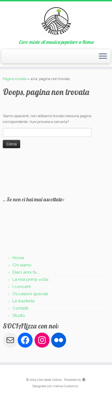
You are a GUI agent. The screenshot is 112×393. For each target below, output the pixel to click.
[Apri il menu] (103, 56)
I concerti (21, 286)
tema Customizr (66, 386)
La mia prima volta (30, 279)
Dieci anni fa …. (26, 272)
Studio (18, 315)
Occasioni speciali (30, 293)
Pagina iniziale (15, 79)
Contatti (20, 308)
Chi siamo (22, 265)
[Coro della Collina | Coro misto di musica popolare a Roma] (56, 20)
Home (18, 257)
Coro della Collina (49, 380)
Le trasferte (23, 301)
